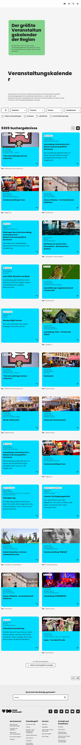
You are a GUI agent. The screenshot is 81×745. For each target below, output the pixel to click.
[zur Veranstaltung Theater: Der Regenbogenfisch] (61, 502)
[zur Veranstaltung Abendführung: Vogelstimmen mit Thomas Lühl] (61, 281)
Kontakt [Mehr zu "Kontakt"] (60, 727)
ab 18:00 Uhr (42, 116)
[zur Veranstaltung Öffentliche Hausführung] (20, 634)
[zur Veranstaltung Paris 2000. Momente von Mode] (20, 281)
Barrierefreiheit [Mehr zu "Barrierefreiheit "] (46, 734)
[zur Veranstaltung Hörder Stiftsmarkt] (20, 413)
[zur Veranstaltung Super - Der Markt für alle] (61, 634)
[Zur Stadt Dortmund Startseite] (11, 3)
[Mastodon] (61, 711)
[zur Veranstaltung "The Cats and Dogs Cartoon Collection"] (20, 149)
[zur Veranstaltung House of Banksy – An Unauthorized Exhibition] (61, 193)
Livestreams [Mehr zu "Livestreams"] (29, 738)
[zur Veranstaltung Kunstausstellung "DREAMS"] (61, 546)
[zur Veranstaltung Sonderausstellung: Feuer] (20, 193)
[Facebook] (50, 711)
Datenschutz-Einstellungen (62, 741)
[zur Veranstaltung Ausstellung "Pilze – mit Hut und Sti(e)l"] (61, 325)
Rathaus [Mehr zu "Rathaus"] (12, 739)
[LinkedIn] (78, 711)
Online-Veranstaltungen (11, 116)
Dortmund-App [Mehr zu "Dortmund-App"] (30, 724)
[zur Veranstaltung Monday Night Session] (20, 325)
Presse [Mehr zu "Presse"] (28, 727)
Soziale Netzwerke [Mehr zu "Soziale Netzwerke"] (31, 735)
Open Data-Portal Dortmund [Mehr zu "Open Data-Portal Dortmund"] (47, 730)
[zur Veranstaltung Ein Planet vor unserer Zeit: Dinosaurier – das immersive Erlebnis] (61, 237)
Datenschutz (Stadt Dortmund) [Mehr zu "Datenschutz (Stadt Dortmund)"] (64, 737)
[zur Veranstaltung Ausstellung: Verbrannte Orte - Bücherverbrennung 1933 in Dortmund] (61, 149)
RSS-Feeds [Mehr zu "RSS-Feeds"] (45, 736)
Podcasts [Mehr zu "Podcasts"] (28, 740)
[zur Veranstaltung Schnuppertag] (20, 502)
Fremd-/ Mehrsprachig (59, 116)
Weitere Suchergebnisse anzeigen (40, 665)
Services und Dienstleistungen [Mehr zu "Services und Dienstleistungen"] (15, 725)
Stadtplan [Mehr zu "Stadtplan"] (45, 727)
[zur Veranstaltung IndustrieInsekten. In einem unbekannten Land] (20, 546)
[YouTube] (72, 711)
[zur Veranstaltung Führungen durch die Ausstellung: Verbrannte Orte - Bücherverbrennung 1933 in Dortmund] (20, 237)
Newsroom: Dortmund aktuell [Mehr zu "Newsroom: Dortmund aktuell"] (15, 733)
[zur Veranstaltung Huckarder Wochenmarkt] (61, 413)
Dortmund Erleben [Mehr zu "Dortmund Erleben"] (15, 737)
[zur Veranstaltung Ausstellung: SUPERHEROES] (61, 590)
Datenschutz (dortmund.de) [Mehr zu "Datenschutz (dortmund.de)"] (62, 733)
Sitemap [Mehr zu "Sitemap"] (44, 724)
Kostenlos (29, 116)
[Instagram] (56, 711)
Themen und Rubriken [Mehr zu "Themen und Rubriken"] (13, 729)
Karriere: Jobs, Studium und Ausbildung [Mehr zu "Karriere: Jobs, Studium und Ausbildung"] (30, 731)
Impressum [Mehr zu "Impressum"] (61, 729)
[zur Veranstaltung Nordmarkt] (61, 369)
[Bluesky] (67, 711)
